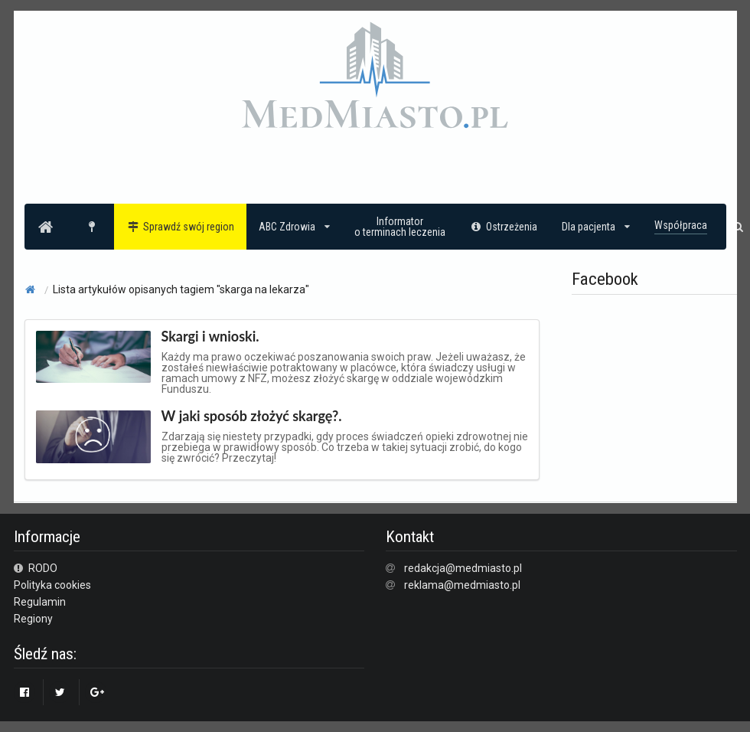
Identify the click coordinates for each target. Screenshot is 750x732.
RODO (36, 568)
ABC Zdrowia (294, 227)
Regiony (33, 619)
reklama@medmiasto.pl (462, 585)
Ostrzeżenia (504, 227)
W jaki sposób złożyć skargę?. (251, 415)
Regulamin (40, 602)
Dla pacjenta (596, 227)
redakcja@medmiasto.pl (463, 568)
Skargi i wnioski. (210, 336)
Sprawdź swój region (180, 227)
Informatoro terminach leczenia (399, 226)
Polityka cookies (52, 585)
